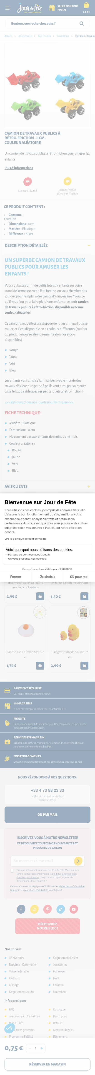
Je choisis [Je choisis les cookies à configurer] (47, 577)
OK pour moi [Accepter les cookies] (79, 577)
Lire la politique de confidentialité (25, 538)
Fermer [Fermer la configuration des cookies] (15, 577)
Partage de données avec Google (29, 554)
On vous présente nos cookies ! (27, 558)
